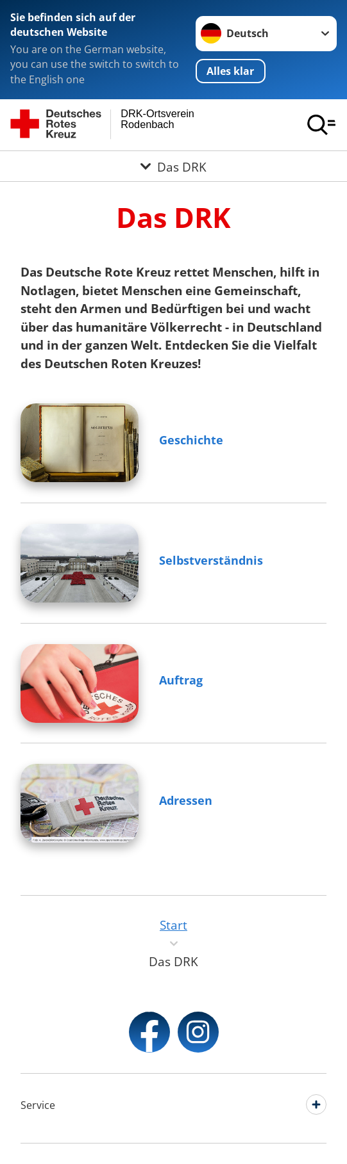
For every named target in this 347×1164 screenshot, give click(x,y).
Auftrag (181, 680)
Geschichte (191, 440)
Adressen (185, 800)
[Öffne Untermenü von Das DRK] (173, 166)
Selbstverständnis (211, 560)
